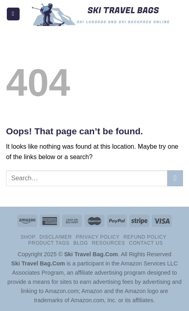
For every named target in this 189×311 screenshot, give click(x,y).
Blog (80, 243)
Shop (28, 237)
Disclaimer (55, 237)
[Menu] (13, 14)
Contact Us (146, 243)
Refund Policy (144, 237)
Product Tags (48, 243)
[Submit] (175, 178)
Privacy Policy (97, 237)
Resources (108, 243)
